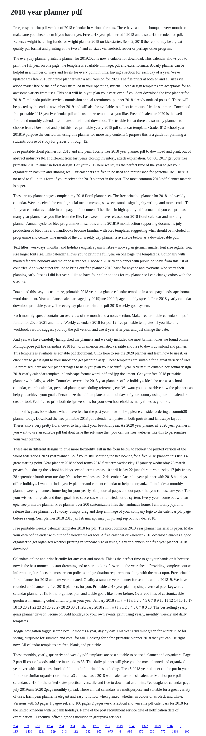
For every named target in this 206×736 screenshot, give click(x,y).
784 (15, 726)
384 (72, 726)
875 (110, 731)
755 (107, 726)
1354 (16, 731)
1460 (29, 731)
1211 (42, 731)
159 (26, 726)
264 (61, 726)
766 (84, 726)
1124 (76, 731)
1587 (170, 726)
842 (88, 731)
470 (140, 731)
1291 (96, 726)
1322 (145, 726)
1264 (50, 726)
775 (163, 731)
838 (152, 731)
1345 (132, 726)
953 (99, 731)
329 (53, 731)
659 (38, 726)
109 (186, 731)
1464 (175, 731)
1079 (158, 726)
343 (64, 731)
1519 (120, 726)
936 (129, 731)
